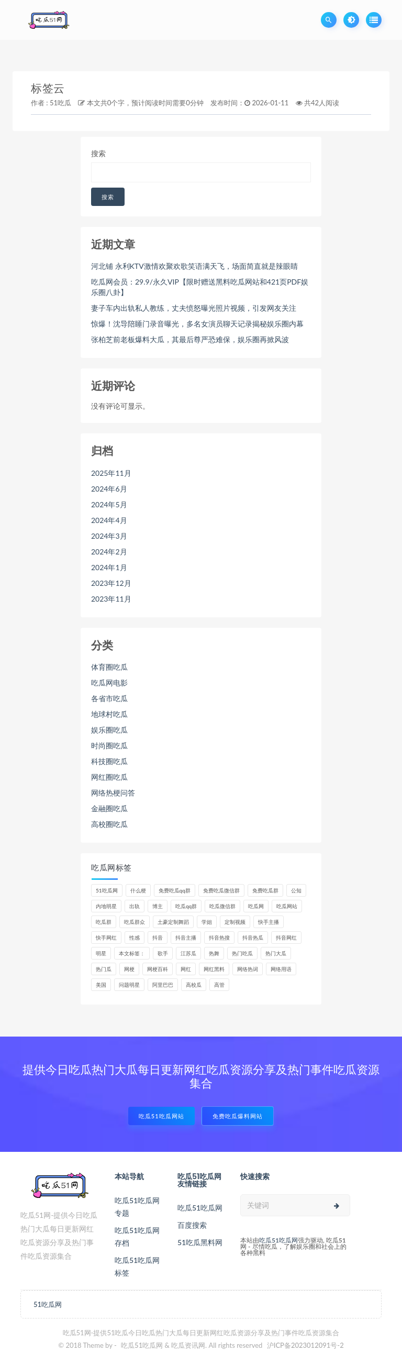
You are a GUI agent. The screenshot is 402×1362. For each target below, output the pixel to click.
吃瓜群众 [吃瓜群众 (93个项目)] (134, 922)
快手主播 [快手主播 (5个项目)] (268, 922)
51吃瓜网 (48, 1304)
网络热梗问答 (113, 792)
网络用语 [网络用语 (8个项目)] (281, 969)
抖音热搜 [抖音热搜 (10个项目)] (219, 937)
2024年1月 (109, 567)
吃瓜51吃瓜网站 (161, 1116)
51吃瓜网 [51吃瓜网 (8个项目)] (107, 890)
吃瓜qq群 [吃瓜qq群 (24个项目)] (186, 906)
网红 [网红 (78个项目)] (186, 969)
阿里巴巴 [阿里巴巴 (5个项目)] (162, 985)
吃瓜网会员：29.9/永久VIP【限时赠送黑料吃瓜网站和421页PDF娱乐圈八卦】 (199, 287)
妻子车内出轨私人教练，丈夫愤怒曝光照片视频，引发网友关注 (193, 307)
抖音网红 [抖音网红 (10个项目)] (286, 937)
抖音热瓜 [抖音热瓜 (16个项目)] (252, 937)
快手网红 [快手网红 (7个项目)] (106, 937)
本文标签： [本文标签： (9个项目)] (132, 953)
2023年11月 (111, 598)
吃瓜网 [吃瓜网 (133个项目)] (256, 906)
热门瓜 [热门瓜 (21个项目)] (103, 969)
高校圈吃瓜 (109, 824)
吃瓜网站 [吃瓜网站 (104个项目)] (286, 906)
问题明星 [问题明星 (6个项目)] (129, 985)
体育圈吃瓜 (109, 666)
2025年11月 (111, 472)
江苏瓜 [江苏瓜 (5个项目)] (188, 953)
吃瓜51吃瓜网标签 (137, 1266)
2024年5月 (109, 504)
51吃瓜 (60, 103)
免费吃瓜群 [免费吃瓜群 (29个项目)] (265, 890)
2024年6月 (109, 488)
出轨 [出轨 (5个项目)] (134, 906)
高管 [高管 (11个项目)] (219, 985)
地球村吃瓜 (109, 714)
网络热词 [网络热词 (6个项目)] (247, 969)
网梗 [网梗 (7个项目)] (129, 969)
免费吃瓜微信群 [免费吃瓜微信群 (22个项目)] (221, 890)
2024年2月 (109, 551)
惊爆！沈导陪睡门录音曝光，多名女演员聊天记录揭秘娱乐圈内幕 (197, 323)
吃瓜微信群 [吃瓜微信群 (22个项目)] (222, 906)
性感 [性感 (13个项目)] (134, 937)
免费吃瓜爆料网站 (238, 1116)
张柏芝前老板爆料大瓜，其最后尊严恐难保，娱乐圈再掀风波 (190, 339)
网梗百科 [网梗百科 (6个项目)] (157, 969)
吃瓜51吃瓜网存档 (137, 1236)
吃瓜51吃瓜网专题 (137, 1206)
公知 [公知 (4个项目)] (296, 890)
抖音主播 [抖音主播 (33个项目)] (185, 937)
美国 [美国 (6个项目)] (101, 985)
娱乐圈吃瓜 (109, 729)
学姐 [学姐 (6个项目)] (207, 922)
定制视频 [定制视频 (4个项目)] (235, 922)
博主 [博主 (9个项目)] (157, 906)
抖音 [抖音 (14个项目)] (157, 937)
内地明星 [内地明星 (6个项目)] (106, 906)
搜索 (98, 153)
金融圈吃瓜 (109, 808)
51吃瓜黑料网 (199, 1242)
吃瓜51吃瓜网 (199, 1207)
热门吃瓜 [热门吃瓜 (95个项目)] (242, 953)
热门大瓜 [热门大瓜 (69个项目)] (275, 953)
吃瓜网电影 (109, 682)
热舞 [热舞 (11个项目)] (214, 953)
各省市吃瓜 (109, 698)
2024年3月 (109, 535)
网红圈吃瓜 (109, 776)
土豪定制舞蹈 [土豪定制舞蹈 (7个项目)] (173, 922)
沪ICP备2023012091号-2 (305, 1345)
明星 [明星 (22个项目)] (101, 953)
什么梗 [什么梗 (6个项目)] (138, 890)
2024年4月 (109, 520)
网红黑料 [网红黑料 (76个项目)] (214, 969)
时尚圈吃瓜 (109, 745)
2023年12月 (111, 583)
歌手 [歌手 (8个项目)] (163, 953)
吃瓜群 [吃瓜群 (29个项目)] (103, 922)
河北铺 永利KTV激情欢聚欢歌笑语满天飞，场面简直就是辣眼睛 (194, 265)
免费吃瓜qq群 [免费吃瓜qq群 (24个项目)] (175, 890)
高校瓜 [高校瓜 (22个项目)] (194, 985)
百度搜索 (192, 1225)
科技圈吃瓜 (109, 761)
